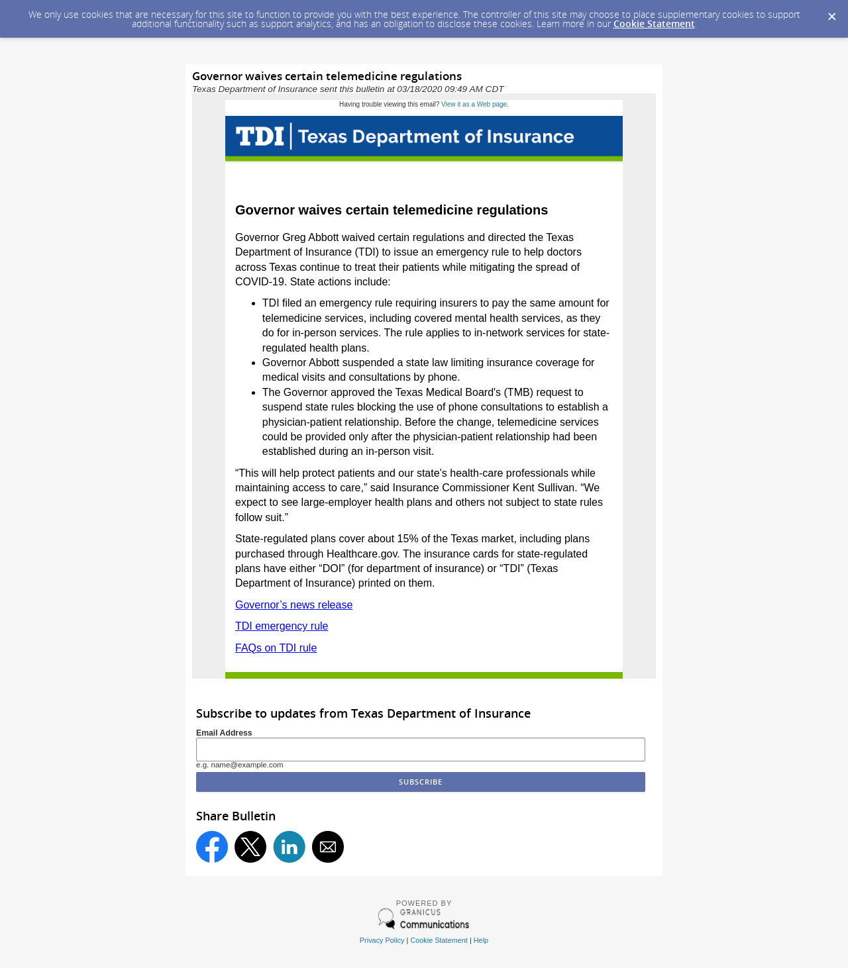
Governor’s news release (293, 604)
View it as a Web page (474, 104)
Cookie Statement (654, 23)
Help (481, 940)
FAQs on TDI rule (276, 647)
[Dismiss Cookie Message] (831, 12)
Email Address (224, 733)
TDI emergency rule (282, 626)
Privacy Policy (382, 940)
